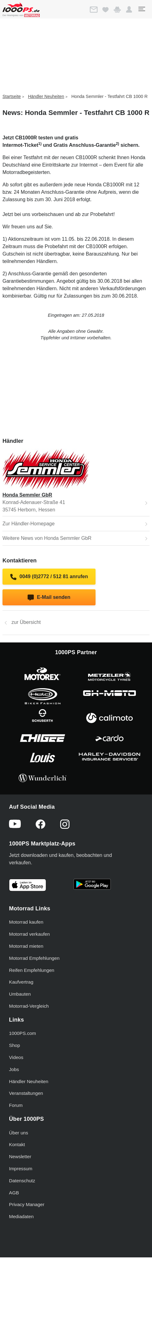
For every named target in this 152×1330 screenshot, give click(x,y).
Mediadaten (21, 1216)
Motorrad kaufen (26, 922)
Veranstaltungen (26, 1093)
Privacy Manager (26, 1204)
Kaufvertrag (21, 982)
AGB (14, 1192)
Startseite (11, 96)
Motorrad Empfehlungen (34, 958)
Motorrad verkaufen (29, 934)
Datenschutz (22, 1180)
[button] (129, 9)
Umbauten (20, 994)
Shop (14, 1045)
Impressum (20, 1168)
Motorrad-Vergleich (29, 1006)
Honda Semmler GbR (27, 495)
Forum (16, 1105)
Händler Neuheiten (46, 96)
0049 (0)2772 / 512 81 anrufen (49, 577)
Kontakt (17, 1144)
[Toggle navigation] (141, 9)
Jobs (14, 1069)
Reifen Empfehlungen (31, 970)
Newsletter (20, 1156)
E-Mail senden (49, 597)
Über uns (18, 1132)
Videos (16, 1057)
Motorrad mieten (26, 946)
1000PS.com (22, 1033)
